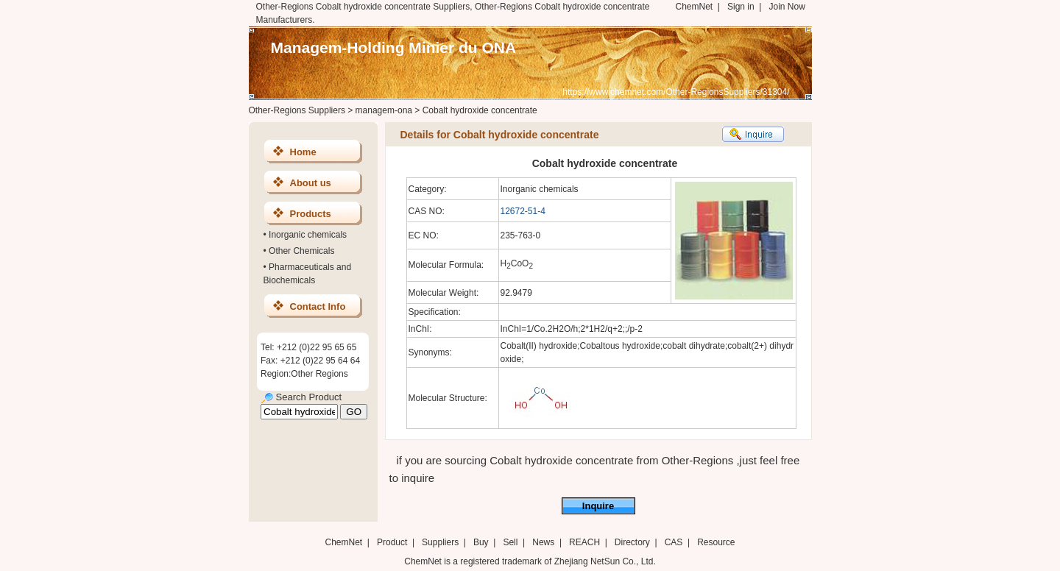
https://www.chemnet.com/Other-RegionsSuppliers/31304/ (675, 92)
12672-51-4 (523, 211)
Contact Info (318, 306)
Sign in (741, 6)
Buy (481, 542)
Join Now (786, 6)
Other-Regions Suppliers (297, 110)
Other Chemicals (301, 251)
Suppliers (440, 542)
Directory (632, 542)
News (543, 542)
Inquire (598, 505)
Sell (510, 542)
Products (310, 213)
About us (310, 182)
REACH (584, 542)
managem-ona (384, 110)
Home (303, 151)
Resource (716, 542)
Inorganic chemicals (308, 235)
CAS (674, 542)
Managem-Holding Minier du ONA (394, 47)
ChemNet (694, 6)
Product (393, 542)
